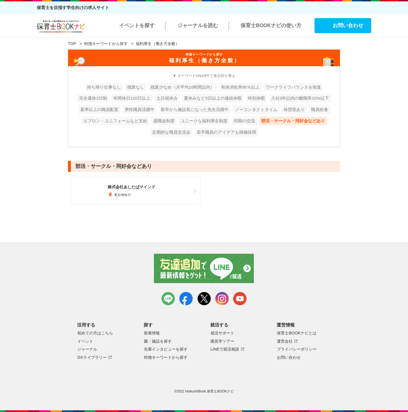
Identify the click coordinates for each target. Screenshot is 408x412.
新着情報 (152, 333)
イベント (85, 341)
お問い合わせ (348, 25)
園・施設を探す (158, 341)
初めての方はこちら (95, 333)
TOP (72, 43)
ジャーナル (87, 349)
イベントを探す (137, 25)
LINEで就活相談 (225, 349)
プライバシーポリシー (296, 349)
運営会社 (285, 341)
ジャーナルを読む (197, 25)
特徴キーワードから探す (106, 43)
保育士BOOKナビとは (296, 333)
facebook (186, 298)
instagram (222, 298)
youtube (239, 298)
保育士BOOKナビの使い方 (271, 25)
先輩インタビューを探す (166, 349)
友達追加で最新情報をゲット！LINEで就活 (204, 268)
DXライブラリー (92, 357)
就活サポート (222, 333)
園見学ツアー (222, 341)
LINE (168, 298)
